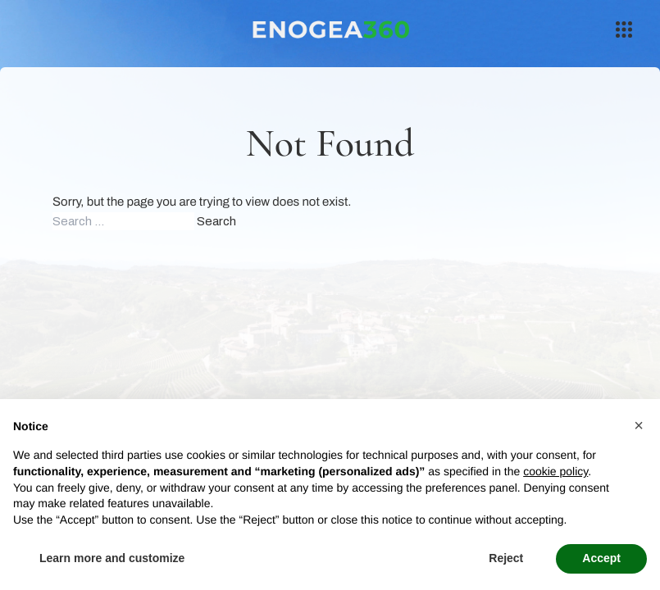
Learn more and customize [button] (111, 558)
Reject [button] (506, 558)
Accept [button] (601, 558)
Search (216, 221)
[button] (639, 425)
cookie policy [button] (555, 471)
